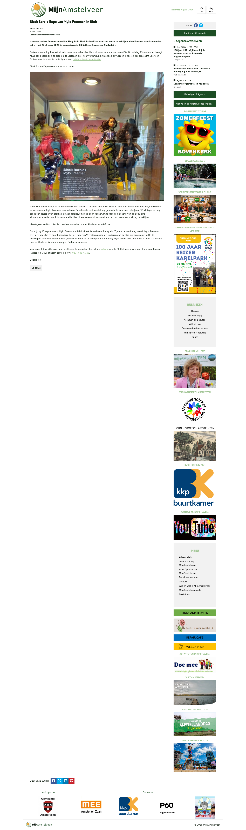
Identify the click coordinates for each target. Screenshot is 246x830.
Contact (183, 581)
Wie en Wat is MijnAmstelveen (194, 585)
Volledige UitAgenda (195, 94)
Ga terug (36, 267)
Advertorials (185, 557)
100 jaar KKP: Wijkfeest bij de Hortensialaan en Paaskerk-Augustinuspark (189, 53)
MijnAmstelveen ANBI (190, 590)
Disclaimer (184, 594)
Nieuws (195, 311)
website (104, 249)
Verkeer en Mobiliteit (195, 332)
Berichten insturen (188, 577)
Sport (195, 336)
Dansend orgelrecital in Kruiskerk (191, 83)
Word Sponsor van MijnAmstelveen (188, 571)
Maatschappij (195, 315)
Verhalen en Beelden (195, 319)
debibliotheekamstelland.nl (87, 59)
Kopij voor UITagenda (194, 33)
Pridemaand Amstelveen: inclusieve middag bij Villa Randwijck (192, 70)
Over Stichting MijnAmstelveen (187, 563)
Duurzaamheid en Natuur (195, 328)
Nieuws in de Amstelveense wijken (195, 103)
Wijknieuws (195, 324)
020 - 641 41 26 (80, 252)
